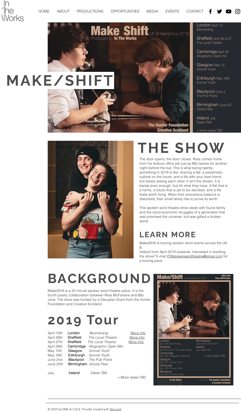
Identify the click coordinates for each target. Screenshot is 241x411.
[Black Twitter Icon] (219, 11)
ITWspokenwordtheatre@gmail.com (195, 256)
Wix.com (115, 409)
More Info (138, 333)
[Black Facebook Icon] (210, 11)
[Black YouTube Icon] (228, 11)
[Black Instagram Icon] (237, 11)
